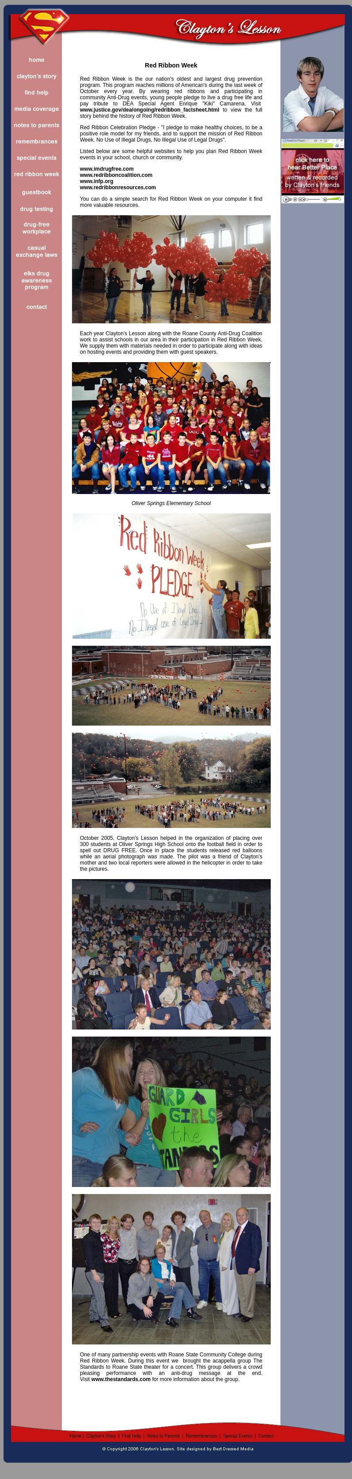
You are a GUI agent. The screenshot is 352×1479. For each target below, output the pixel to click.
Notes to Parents (163, 1436)
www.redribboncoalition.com (116, 175)
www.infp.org (97, 181)
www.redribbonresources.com (118, 187)
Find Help (131, 1436)
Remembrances (201, 1436)
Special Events (237, 1436)
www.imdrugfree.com (107, 169)
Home (76, 1436)
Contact (265, 1436)
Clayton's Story (101, 1436)
